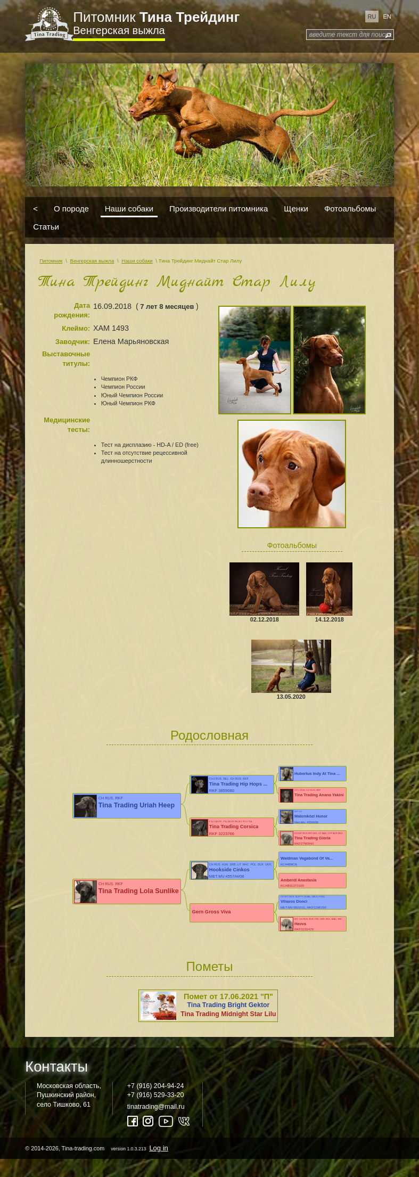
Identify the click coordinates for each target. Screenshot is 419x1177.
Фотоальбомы (350, 208)
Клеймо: (76, 328)
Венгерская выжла (119, 30)
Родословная (209, 735)
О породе (71, 208)
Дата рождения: (72, 310)
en (387, 16)
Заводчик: (72, 342)
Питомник (156, 17)
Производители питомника (218, 208)
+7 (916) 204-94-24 (155, 1086)
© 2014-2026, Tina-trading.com (97, 1148)
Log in (158, 1148)
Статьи (46, 226)
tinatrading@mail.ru (156, 1106)
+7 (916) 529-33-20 (155, 1095)
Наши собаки (129, 208)
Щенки (296, 208)
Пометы (209, 966)
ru (372, 16)
